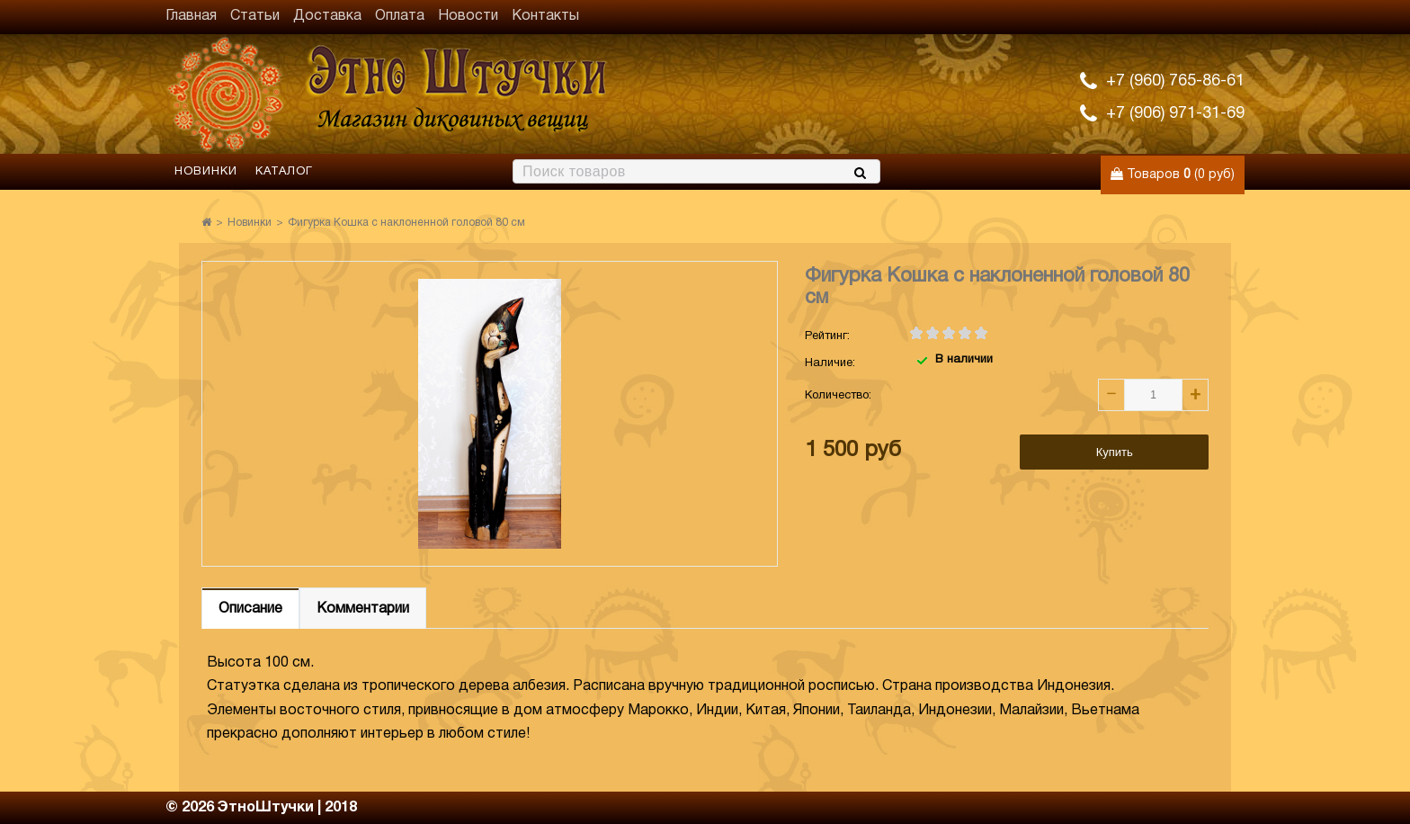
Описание (250, 609)
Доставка (327, 16)
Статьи (255, 16)
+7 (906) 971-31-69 (1175, 113)
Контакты (545, 16)
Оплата (399, 16)
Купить (1114, 452)
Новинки (205, 171)
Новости (468, 16)
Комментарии (363, 609)
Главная (191, 16)
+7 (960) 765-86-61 (1175, 81)
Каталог (284, 171)
